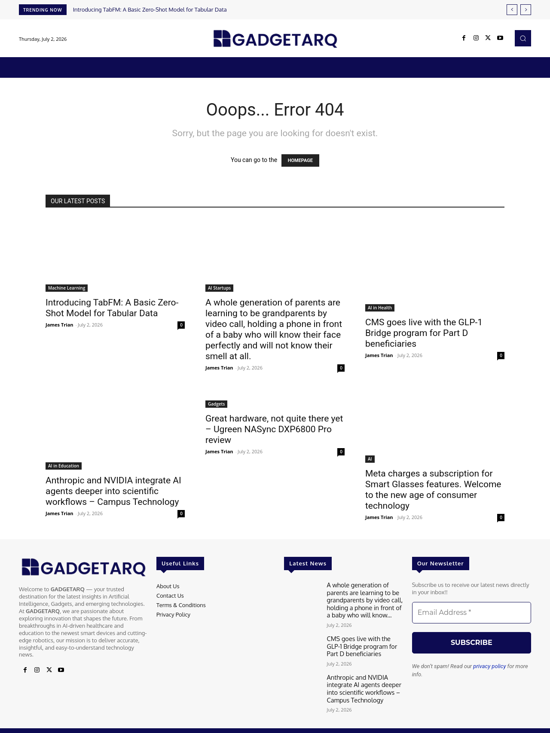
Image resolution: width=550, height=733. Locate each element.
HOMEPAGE (300, 160)
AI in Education (63, 466)
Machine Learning (66, 288)
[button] (523, 38)
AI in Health (380, 308)
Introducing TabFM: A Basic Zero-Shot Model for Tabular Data (150, 9)
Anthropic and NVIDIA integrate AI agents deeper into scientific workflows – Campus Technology (113, 491)
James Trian (59, 324)
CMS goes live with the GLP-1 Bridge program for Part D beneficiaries (424, 333)
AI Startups (219, 288)
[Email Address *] (471, 612)
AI (370, 459)
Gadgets (216, 404)
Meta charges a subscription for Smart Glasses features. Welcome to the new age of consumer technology (433, 489)
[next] (525, 9)
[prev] (512, 9)
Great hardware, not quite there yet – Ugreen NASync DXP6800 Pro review (274, 429)
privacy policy (489, 666)
